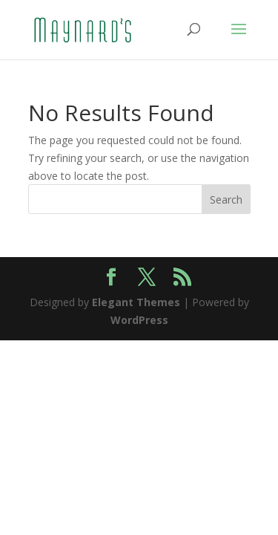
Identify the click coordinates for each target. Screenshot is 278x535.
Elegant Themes (136, 302)
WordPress (139, 320)
